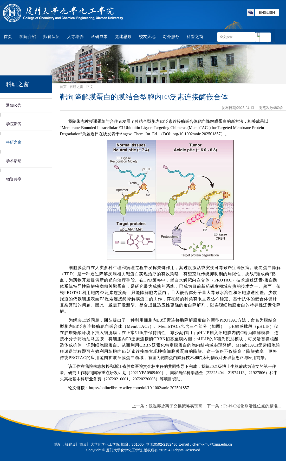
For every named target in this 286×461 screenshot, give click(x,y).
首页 (8, 36)
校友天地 (147, 36)
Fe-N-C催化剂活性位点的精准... (252, 406)
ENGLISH (267, 12)
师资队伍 (51, 36)
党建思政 (123, 36)
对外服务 (171, 36)
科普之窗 (195, 36)
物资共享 (14, 179)
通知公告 (14, 105)
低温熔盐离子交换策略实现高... (177, 406)
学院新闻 (14, 124)
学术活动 (14, 161)
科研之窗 (76, 87)
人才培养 (75, 36)
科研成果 (99, 36)
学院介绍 (27, 36)
